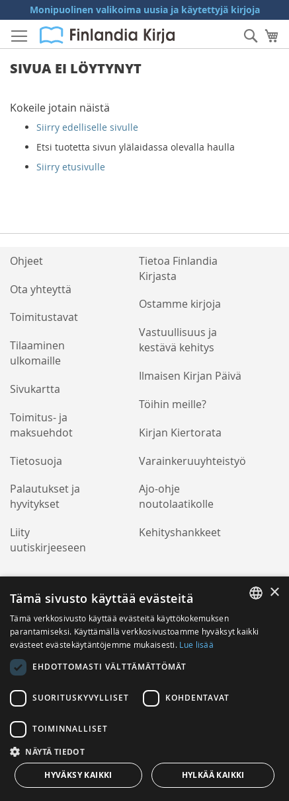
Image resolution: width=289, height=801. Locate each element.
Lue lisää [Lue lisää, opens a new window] (196, 644)
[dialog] (144, 688)
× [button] (274, 593)
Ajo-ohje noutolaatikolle (176, 496)
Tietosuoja (36, 461)
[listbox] (256, 593)
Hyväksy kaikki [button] (78, 775)
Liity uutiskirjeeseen (48, 540)
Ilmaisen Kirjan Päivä (190, 375)
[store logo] (107, 35)
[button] (144, 751)
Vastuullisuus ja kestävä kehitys (178, 340)
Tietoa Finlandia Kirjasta (178, 268)
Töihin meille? (172, 404)
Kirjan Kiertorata (180, 432)
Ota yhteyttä (40, 289)
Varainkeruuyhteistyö (192, 461)
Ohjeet (26, 261)
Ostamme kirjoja (180, 303)
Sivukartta (35, 389)
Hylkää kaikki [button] (213, 775)
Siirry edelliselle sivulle (87, 127)
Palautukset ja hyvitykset (45, 496)
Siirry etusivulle (70, 166)
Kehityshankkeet (180, 532)
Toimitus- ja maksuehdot (41, 425)
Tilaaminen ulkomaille (37, 353)
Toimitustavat (44, 317)
